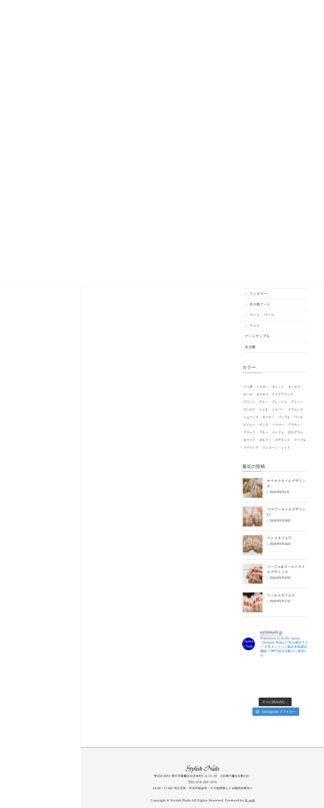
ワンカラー (258, 293)
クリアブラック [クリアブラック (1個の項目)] (282, 394)
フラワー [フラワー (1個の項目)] (278, 424)
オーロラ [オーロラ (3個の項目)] (294, 386)
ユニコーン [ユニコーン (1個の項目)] (269, 447)
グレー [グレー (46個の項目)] (263, 402)
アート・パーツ (261, 315)
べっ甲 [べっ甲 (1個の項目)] (247, 386)
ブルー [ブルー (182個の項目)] (263, 432)
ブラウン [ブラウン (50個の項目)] (294, 424)
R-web (250, 800)
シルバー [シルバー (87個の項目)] (278, 409)
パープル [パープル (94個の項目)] (284, 417)
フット (254, 325)
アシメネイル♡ (279, 538)
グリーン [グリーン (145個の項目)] (249, 402)
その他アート (260, 304)
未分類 (250, 347)
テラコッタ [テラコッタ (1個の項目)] (295, 409)
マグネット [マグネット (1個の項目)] (282, 440)
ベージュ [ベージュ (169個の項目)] (278, 432)
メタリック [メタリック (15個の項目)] (250, 447)
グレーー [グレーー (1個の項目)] (297, 402)
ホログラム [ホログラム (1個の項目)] (295, 432)
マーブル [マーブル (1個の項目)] (300, 440)
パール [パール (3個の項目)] (298, 417)
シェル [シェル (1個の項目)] (263, 409)
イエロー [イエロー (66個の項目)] (262, 386)
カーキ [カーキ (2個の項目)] (247, 394)
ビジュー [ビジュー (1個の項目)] (249, 424)
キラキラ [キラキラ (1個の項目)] (262, 394)
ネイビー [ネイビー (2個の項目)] (268, 417)
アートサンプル (257, 336)
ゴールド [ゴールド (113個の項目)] (249, 409)
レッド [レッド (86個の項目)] (285, 447)
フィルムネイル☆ (281, 595)
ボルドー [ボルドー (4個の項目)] (265, 440)
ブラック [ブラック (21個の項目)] (249, 432)
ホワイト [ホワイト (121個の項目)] (249, 440)
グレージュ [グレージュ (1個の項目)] (279, 402)
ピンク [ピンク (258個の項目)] (263, 424)
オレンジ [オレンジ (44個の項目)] (278, 386)
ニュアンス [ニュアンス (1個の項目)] (250, 417)
